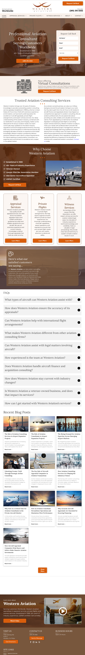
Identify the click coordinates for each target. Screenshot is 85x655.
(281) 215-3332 (76, 10)
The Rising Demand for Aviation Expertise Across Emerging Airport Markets (69, 436)
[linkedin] (36, 642)
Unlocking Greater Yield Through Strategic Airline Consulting (14, 473)
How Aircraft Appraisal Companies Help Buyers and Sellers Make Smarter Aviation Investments (15, 549)
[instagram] (33, 642)
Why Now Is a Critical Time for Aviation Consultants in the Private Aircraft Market (15, 511)
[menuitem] (4, 15)
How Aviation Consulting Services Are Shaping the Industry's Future (66, 473)
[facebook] (30, 642)
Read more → (9, 449)
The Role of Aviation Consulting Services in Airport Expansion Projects (16, 436)
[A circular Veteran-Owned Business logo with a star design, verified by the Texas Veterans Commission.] (71, 585)
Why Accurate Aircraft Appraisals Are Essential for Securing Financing (67, 511)
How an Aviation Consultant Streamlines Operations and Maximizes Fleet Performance (41, 511)
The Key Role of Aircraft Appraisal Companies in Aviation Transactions (39, 473)
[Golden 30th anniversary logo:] (33, 585)
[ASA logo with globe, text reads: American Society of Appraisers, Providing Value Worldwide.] (14, 585)
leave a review (20, 281)
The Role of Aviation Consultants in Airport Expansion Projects (39, 436)
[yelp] (39, 642)
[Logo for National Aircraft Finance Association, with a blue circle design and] (52, 585)
